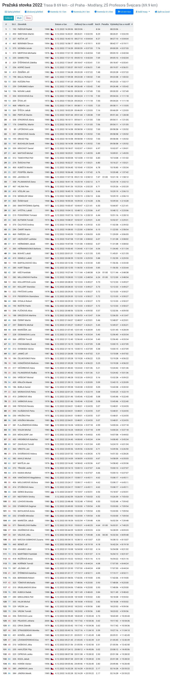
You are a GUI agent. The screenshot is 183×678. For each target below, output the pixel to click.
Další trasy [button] (142, 11)
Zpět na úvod (162, 11)
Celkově (8, 18)
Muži (19, 18)
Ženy (28, 18)
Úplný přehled (12, 11)
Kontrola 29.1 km (80, 11)
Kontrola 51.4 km (104, 11)
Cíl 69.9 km (124, 11)
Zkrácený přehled (34, 11)
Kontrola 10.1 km (57, 11)
